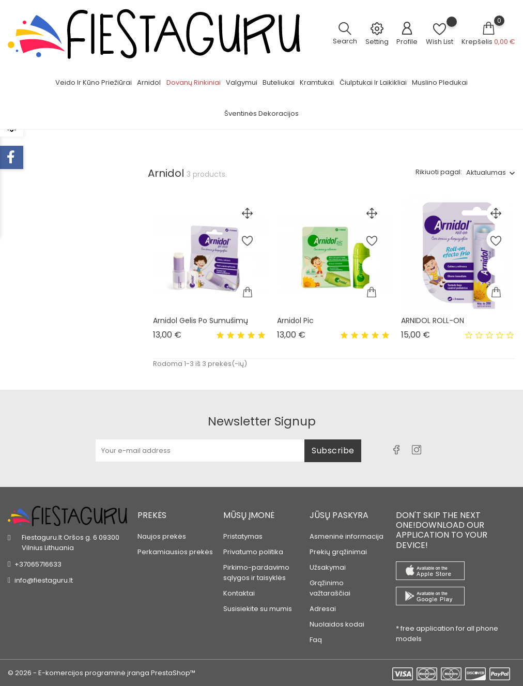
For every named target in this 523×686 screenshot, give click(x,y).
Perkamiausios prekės (175, 547)
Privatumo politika (253, 547)
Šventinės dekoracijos (261, 113)
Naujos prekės (161, 531)
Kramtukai (317, 82)
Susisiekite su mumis (257, 603)
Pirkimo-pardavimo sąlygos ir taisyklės (256, 567)
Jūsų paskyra (339, 509)
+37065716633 (37, 558)
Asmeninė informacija (346, 531)
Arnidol (149, 82)
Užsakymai (328, 562)
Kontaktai (239, 588)
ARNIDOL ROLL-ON (432, 320)
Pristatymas (243, 531)
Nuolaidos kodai (337, 619)
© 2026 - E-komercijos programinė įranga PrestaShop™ (101, 673)
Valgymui (241, 82)
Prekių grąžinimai (338, 547)
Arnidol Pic (295, 320)
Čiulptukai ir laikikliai (373, 82)
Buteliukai (279, 82)
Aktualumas (486, 172)
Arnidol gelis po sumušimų (200, 320)
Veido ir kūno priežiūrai (93, 82)
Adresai (323, 603)
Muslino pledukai (440, 82)
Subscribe (333, 445)
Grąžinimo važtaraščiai (330, 583)
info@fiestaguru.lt (43, 575)
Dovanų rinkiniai (193, 82)
